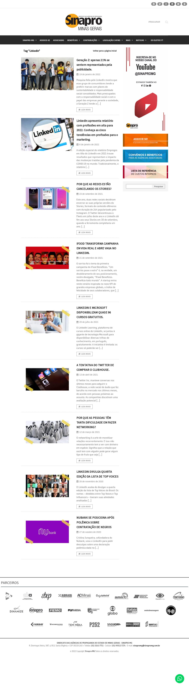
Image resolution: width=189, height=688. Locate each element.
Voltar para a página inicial (105, 51)
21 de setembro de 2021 (89, 273)
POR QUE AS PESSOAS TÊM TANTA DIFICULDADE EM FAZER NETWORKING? (97, 444)
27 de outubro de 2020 (89, 564)
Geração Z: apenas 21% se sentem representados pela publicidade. (98, 64)
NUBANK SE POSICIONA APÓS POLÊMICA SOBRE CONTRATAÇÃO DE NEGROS (95, 551)
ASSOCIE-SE (45, 40)
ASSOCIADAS (58, 40)
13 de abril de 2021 (87, 396)
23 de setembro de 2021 (89, 204)
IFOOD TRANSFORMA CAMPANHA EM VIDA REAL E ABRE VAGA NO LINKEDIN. (97, 261)
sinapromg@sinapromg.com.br (147, 678)
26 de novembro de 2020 (90, 508)
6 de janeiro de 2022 (88, 149)
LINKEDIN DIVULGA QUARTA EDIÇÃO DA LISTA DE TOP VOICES (97, 498)
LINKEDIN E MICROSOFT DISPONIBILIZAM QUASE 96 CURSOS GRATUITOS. (96, 328)
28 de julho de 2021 (87, 338)
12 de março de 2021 (88, 453)
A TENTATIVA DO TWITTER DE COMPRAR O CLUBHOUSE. (97, 386)
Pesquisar (158, 186)
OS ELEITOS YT (157, 40)
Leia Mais (85, 110)
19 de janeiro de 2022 (88, 74)
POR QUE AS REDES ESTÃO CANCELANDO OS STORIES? (98, 194)
